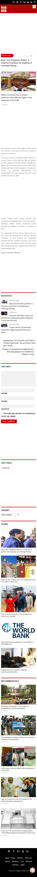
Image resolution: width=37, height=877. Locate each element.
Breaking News (14, 300)
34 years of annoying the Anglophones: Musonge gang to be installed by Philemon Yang (19, 351)
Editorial (28, 858)
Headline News (14, 324)
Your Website (5, 409)
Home (7, 858)
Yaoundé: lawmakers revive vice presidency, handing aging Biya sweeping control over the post (17, 317)
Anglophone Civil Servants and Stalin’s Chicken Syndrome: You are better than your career (18, 343)
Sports (7, 861)
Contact (15, 864)
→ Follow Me (5, 468)
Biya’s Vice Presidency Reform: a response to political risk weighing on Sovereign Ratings (16, 63)
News (13, 858)
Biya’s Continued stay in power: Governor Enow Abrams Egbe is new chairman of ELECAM (16, 98)
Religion (29, 861)
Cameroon (13, 312)
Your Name (4, 393)
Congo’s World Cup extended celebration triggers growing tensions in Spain (16, 329)
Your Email (4, 401)
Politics (20, 858)
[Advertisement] (18, 33)
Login (22, 864)
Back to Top (32, 870)
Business (15, 861)
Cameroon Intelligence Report (17, 871)
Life (22, 861)
